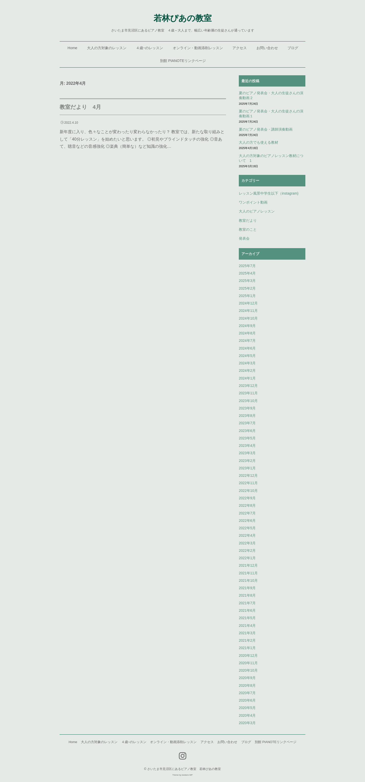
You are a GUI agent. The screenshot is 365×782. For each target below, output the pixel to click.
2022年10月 (248, 491)
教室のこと (248, 229)
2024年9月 (247, 326)
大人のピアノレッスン (257, 211)
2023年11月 (248, 393)
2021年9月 (247, 588)
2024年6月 (247, 348)
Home (72, 48)
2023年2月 (247, 461)
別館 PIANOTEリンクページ (183, 61)
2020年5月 (247, 708)
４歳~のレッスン (149, 48)
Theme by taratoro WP (182, 775)
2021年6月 (247, 610)
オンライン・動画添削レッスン (198, 48)
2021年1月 (247, 648)
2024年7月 (247, 341)
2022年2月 (247, 551)
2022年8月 (247, 506)
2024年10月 (248, 318)
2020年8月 (247, 686)
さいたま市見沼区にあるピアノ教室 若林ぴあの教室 (184, 769)
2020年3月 (247, 723)
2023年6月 (247, 431)
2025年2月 (247, 288)
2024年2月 (247, 371)
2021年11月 (248, 573)
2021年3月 (247, 633)
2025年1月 (247, 296)
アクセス (239, 48)
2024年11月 (248, 311)
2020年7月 (247, 693)
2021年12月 (248, 565)
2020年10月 (248, 670)
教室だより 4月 (80, 107)
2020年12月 (248, 656)
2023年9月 (247, 408)
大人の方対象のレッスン (106, 48)
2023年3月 (247, 453)
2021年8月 (247, 595)
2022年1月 (247, 558)
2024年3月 (247, 363)
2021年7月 (247, 603)
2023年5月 (247, 438)
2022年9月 (247, 498)
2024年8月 (247, 333)
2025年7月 (247, 266)
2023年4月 (247, 446)
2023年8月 (247, 416)
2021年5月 (247, 618)
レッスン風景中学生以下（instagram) (268, 193)
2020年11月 (248, 663)
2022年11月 (248, 483)
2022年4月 (247, 535)
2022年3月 (247, 543)
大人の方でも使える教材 (258, 142)
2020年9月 (247, 678)
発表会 (244, 238)
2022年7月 (247, 513)
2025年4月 (247, 273)
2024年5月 (247, 356)
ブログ (292, 48)
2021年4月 (247, 626)
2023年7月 (247, 423)
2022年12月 (248, 476)
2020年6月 (247, 700)
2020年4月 (247, 715)
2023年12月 (248, 386)
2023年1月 (247, 468)
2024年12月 (248, 303)
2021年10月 (248, 581)
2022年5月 (247, 528)
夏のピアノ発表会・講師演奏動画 (266, 129)
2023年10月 (248, 401)
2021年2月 (247, 640)
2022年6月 (247, 521)
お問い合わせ (267, 48)
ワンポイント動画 (253, 202)
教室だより (248, 221)
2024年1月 (247, 378)
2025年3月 (247, 281)
